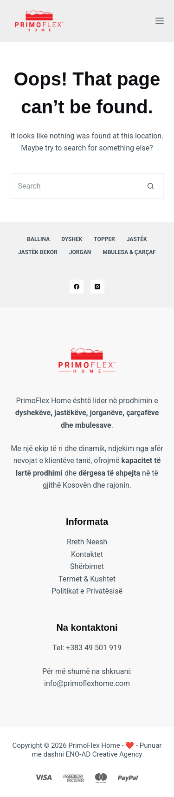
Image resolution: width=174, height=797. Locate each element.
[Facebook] (77, 287)
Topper (104, 239)
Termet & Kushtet (87, 579)
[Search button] (151, 186)
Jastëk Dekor (38, 252)
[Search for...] (74, 186)
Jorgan (80, 252)
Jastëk (137, 239)
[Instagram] (97, 287)
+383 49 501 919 (94, 647)
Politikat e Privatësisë (87, 591)
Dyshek (71, 239)
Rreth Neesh (87, 541)
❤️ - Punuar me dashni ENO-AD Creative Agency (97, 750)
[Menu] (159, 21)
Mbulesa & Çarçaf (129, 252)
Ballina (38, 239)
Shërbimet (87, 566)
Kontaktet (87, 554)
